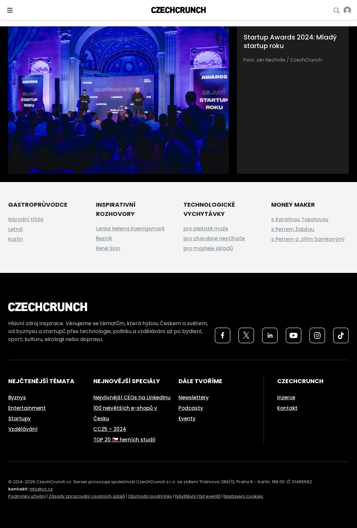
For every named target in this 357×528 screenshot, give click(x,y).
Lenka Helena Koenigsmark (130, 228)
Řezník (104, 238)
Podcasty (190, 408)
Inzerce (286, 397)
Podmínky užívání (27, 496)
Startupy (19, 418)
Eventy (187, 418)
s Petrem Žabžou (292, 229)
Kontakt (287, 408)
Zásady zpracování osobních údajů (87, 496)
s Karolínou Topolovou (299, 219)
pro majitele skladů (208, 248)
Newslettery (193, 397)
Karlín (15, 239)
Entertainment (27, 408)
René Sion (108, 248)
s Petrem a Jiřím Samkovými (308, 239)
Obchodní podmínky (150, 496)
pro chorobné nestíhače (214, 238)
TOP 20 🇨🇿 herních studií (124, 439)
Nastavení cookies (243, 496)
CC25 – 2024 (109, 429)
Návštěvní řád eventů (198, 496)
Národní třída (25, 219)
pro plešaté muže (205, 228)
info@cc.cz (41, 489)
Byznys (17, 397)
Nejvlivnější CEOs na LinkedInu (132, 397)
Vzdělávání (22, 429)
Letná (15, 229)
